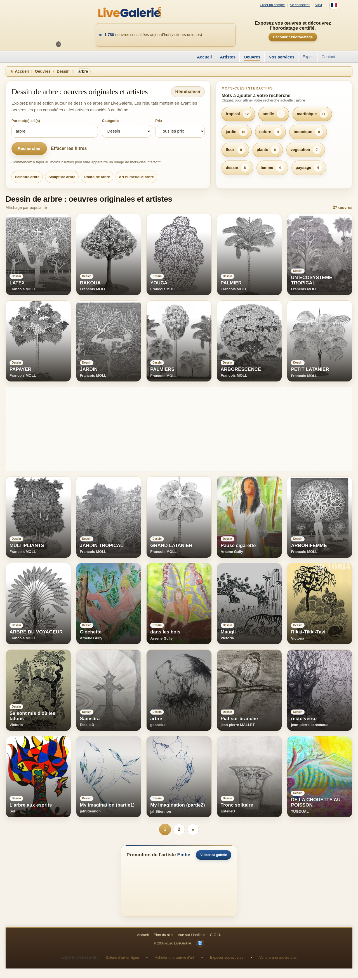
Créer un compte (272, 5)
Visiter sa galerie (213, 855)
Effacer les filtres (69, 148)
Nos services (281, 57)
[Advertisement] (173, 429)
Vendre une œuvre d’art (278, 957)
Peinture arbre (27, 177)
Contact (328, 57)
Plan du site (163, 935)
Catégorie (110, 121)
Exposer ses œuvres (226, 957)
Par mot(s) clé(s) (25, 121)
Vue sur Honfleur (191, 935)
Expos (308, 57)
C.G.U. (215, 935)
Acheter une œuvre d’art (174, 957)
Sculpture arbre (61, 177)
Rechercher (29, 148)
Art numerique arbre (136, 177)
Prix (158, 121)
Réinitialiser (188, 91)
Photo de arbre (97, 177)
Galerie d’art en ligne (122, 957)
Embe (183, 854)
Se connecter (300, 5)
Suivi (318, 5)
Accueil (204, 57)
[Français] (334, 5)
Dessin (63, 71)
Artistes (227, 57)
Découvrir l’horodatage (293, 37)
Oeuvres (252, 57)
